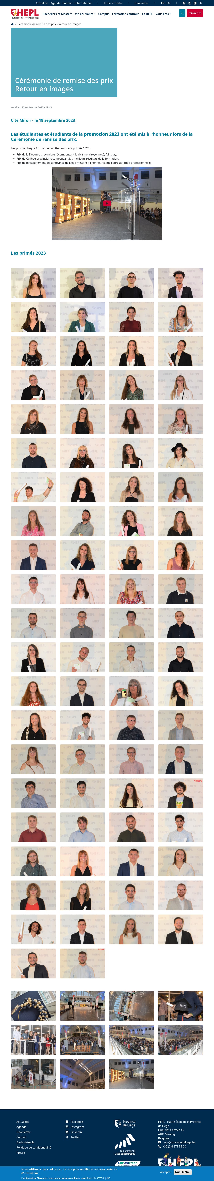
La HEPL (147, 14)
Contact (67, 3)
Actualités (42, 3)
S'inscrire (195, 13)
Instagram (75, 1127)
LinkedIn (74, 1132)
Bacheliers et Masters (57, 14)
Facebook (74, 1122)
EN (168, 3)
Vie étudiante (84, 14)
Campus (103, 14)
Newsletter (141, 3)
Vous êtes (162, 14)
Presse (21, 1153)
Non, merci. (182, 1172)
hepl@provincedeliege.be (179, 1142)
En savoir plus (101, 1178)
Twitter (73, 1137)
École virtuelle (113, 3)
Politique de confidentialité (34, 1147)
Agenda (55, 3)
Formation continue (125, 14)
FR (162, 3)
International (83, 3)
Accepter (166, 1172)
